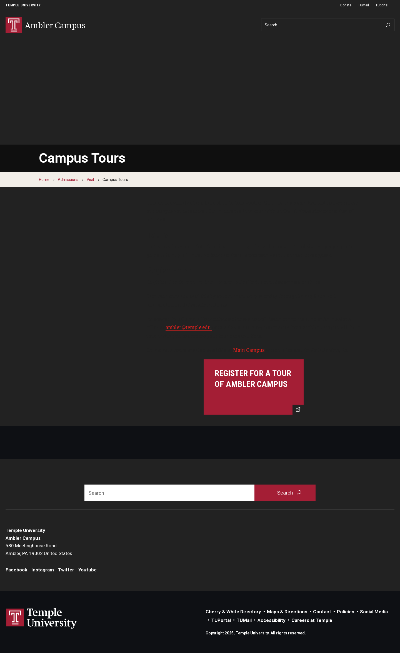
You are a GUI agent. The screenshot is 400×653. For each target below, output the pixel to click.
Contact (322, 611)
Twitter (66, 570)
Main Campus (249, 349)
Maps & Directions (287, 611)
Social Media (374, 611)
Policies (345, 611)
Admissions (68, 179)
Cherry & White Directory (233, 611)
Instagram (42, 570)
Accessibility (272, 620)
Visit (90, 179)
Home (44, 179)
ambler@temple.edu (189, 327)
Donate (345, 5)
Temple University (23, 5)
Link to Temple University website (42, 618)
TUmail (363, 5)
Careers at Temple (311, 620)
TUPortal (221, 620)
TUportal (382, 5)
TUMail (244, 620)
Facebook (16, 570)
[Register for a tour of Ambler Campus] (254, 387)
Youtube (87, 570)
